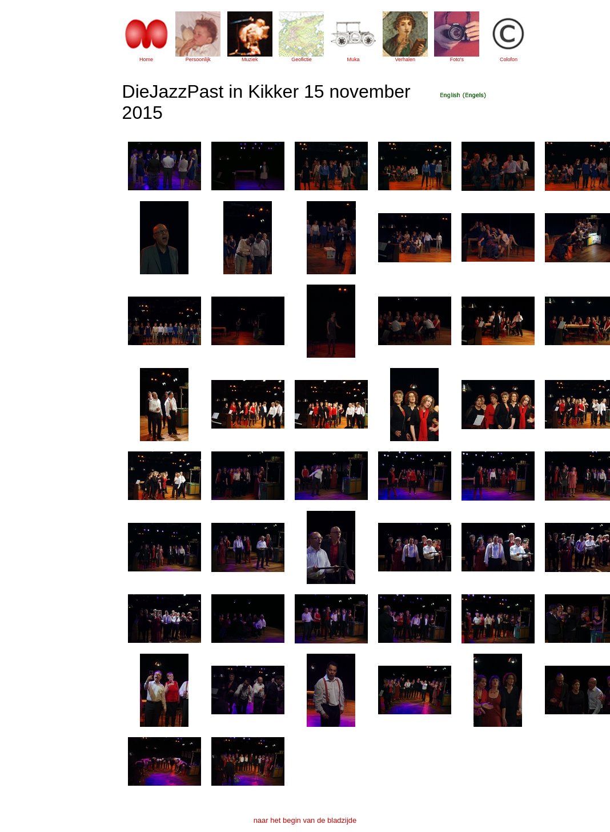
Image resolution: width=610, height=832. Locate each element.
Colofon (508, 59)
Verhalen (405, 59)
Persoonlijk (198, 59)
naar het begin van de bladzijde (305, 820)
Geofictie (301, 59)
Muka (353, 59)
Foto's (457, 59)
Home (146, 59)
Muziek (250, 59)
